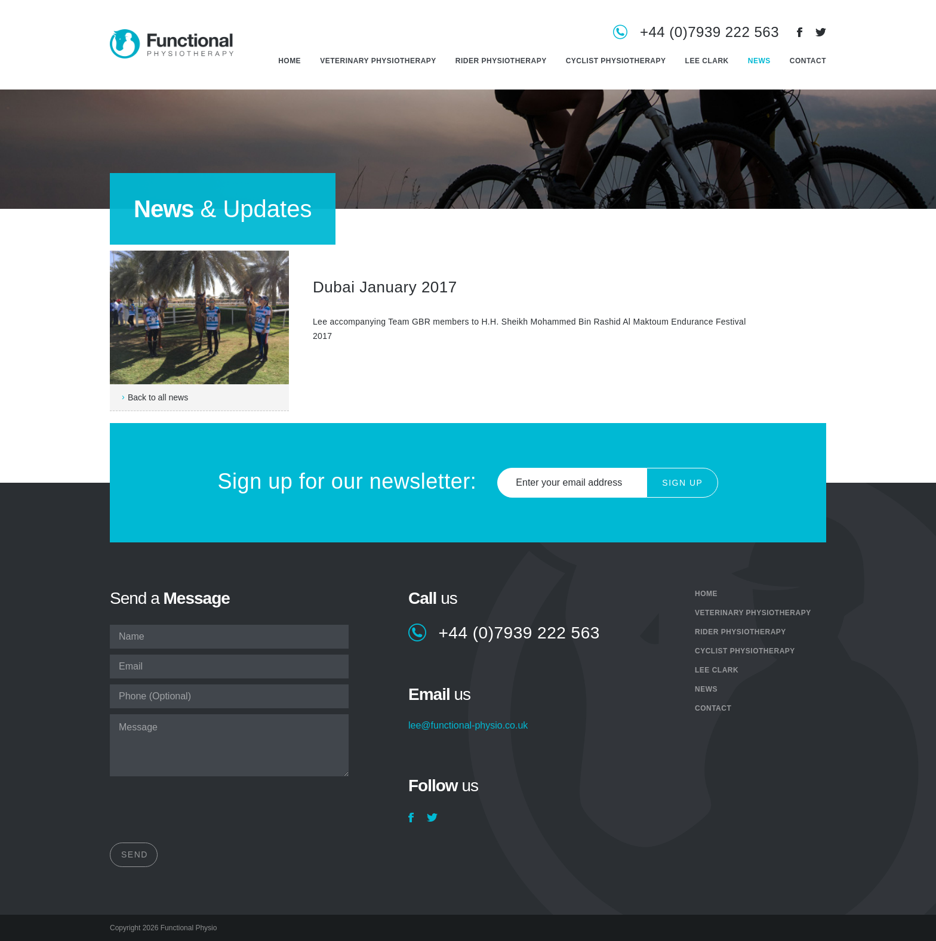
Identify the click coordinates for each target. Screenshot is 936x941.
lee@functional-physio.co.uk (468, 725)
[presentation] (200, 813)
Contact (808, 60)
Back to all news (158, 397)
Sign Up (682, 483)
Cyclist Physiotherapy (616, 60)
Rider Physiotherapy (501, 60)
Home (289, 60)
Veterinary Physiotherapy (378, 60)
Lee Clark (707, 60)
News (759, 60)
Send (134, 854)
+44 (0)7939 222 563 (709, 32)
